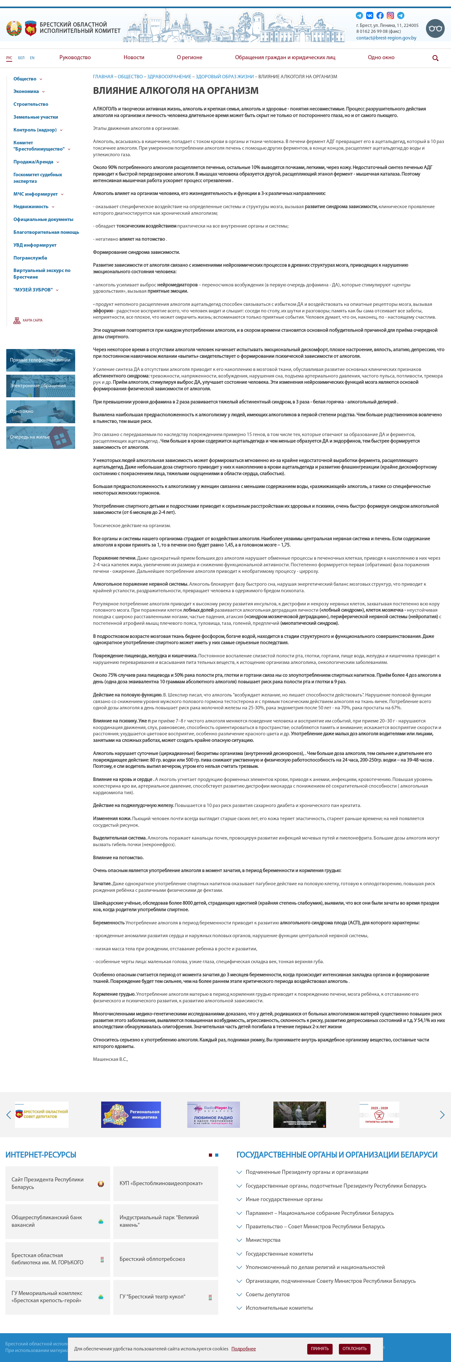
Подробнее (243, 1349)
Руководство (75, 58)
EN (32, 58)
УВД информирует (34, 245)
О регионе (189, 58)
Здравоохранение (169, 77)
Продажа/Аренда (36, 162)
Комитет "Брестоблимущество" (41, 146)
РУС (9, 58)
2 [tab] (216, 1155)
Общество (27, 79)
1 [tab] (210, 1155)
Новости (134, 58)
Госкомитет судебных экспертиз (37, 178)
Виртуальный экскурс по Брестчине (41, 274)
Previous (10, 1114)
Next (441, 1114)
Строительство (30, 104)
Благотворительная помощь (46, 232)
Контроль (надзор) (38, 130)
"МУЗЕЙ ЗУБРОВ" (36, 290)
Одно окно (381, 58)
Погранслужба (30, 258)
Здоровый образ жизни (225, 77)
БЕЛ (21, 58)
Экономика (29, 91)
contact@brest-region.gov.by (386, 38)
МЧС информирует (38, 194)
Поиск (435, 58)
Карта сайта (33, 320)
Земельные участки (35, 117)
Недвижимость (33, 206)
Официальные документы (43, 219)
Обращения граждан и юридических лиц (285, 58)
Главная (103, 77)
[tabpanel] (111, 1242)
